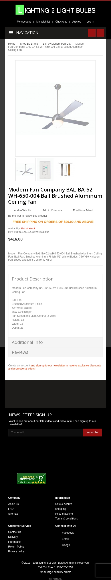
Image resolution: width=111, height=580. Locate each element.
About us (13, 504)
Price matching (64, 513)
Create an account (19, 365)
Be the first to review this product (27, 215)
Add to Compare (52, 210)
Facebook (68, 532)
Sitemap (13, 513)
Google (66, 545)
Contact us (14, 532)
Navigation (27, 32)
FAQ (11, 508)
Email (65, 538)
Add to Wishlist (23, 210)
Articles (76, 21)
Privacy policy (16, 551)
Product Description (33, 279)
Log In (90, 21)
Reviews (20, 352)
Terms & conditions (66, 518)
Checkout (61, 21)
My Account (24, 21)
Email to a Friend (83, 210)
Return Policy (16, 546)
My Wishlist (43, 21)
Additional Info (27, 342)
